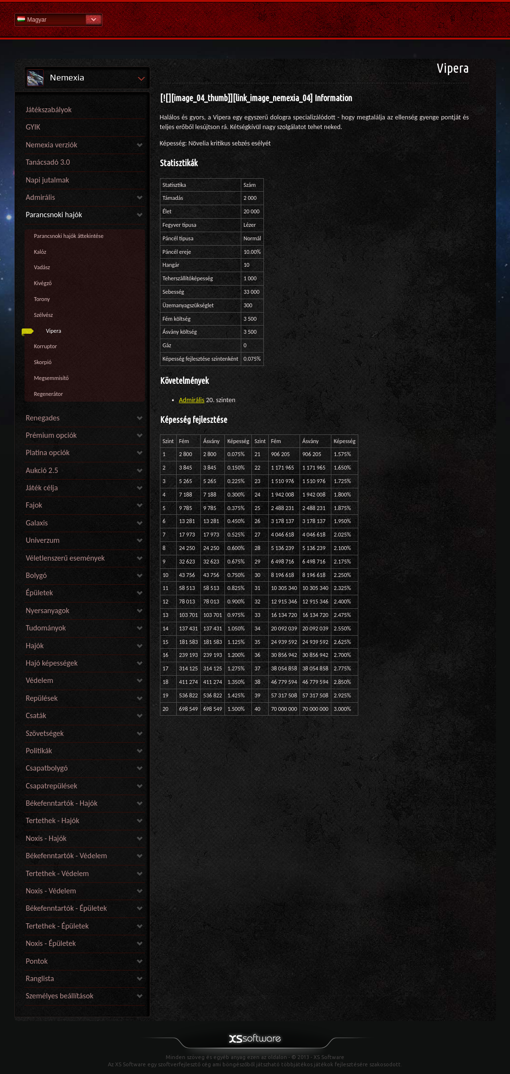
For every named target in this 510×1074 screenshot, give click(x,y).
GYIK (33, 126)
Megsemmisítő (51, 378)
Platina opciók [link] (48, 452)
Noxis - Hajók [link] (46, 838)
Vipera (54, 330)
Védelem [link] (39, 680)
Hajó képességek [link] (52, 663)
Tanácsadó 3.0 (48, 162)
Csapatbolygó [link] (47, 768)
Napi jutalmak (47, 179)
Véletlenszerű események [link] (65, 558)
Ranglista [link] (40, 978)
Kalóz (40, 252)
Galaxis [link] (37, 522)
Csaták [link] (36, 715)
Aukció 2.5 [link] (42, 470)
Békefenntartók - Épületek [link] (66, 908)
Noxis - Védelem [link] (51, 890)
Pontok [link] (37, 961)
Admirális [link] (40, 197)
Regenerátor (48, 394)
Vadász (42, 267)
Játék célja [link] (42, 487)
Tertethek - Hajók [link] (52, 820)
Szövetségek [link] (45, 733)
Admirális (192, 400)
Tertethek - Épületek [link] (57, 925)
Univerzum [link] (43, 540)
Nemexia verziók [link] (52, 144)
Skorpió (43, 362)
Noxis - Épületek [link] (51, 943)
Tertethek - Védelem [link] (57, 873)
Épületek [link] (39, 592)
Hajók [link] (35, 645)
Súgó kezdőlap (255, 19)
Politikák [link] (39, 750)
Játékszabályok (49, 109)
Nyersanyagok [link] (47, 610)
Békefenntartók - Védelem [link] (66, 855)
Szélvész (43, 315)
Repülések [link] (42, 698)
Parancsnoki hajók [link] (54, 214)
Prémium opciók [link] (51, 435)
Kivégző (43, 283)
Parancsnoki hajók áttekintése (69, 236)
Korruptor (45, 346)
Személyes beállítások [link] (59, 995)
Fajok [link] (34, 505)
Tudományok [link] (46, 627)
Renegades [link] (43, 417)
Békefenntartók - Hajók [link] (62, 803)
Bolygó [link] (36, 575)
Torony (42, 299)
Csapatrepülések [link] (52, 785)
